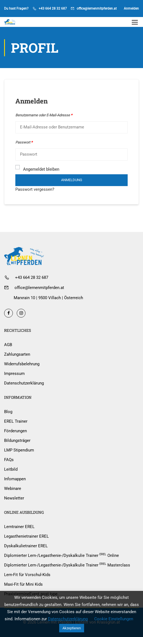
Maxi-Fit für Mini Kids (23, 584)
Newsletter (14, 498)
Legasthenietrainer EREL (26, 536)
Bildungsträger (17, 440)
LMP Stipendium (19, 450)
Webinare (12, 488)
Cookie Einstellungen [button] (113, 618)
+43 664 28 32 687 (53, 8)
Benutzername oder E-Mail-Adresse (43, 115)
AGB (8, 344)
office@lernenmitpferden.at (97, 8)
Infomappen (15, 478)
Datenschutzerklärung (24, 383)
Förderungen (15, 430)
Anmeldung (71, 180)
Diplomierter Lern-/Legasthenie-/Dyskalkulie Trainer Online (61, 555)
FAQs (9, 459)
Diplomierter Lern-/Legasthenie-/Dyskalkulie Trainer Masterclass (67, 565)
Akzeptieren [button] (71, 628)
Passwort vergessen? (34, 189)
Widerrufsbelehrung (21, 363)
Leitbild (11, 469)
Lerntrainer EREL (19, 526)
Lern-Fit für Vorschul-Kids (27, 574)
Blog (8, 411)
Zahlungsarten (17, 354)
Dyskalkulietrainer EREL (26, 545)
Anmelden (131, 8)
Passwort (24, 142)
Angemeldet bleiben (37, 169)
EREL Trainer (15, 421)
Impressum (14, 373)
